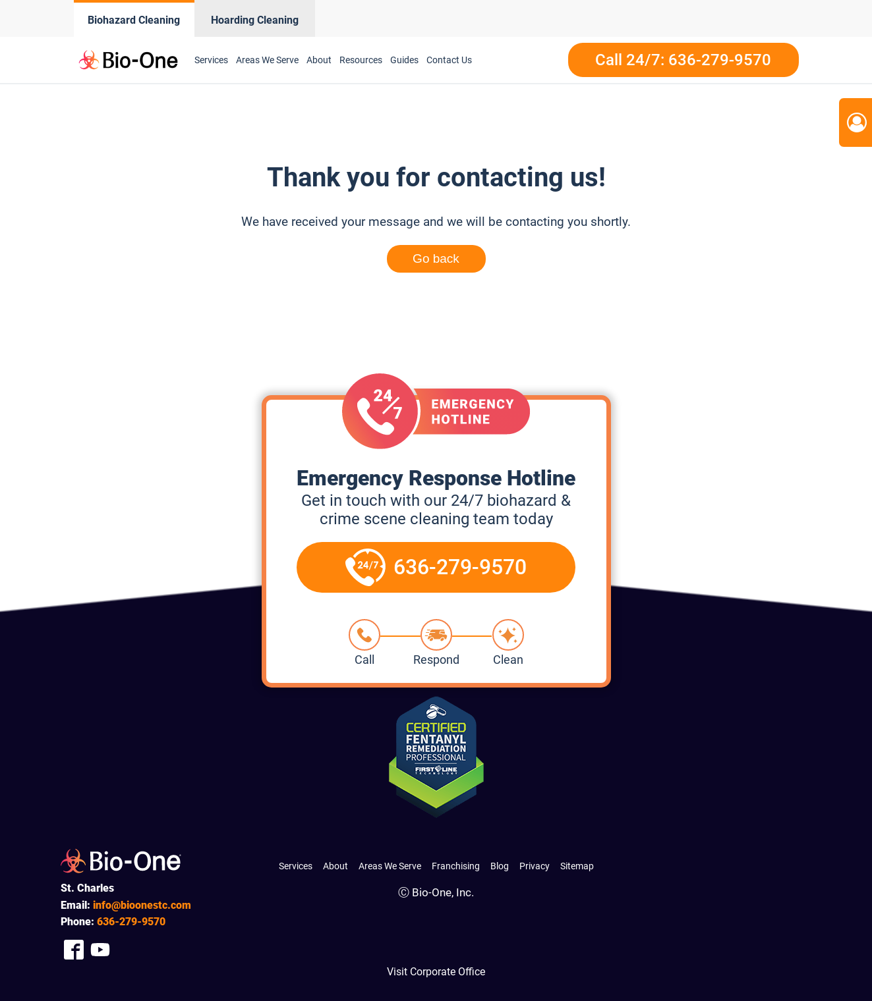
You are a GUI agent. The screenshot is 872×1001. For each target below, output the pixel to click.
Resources (360, 60)
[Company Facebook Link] (74, 949)
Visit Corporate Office (436, 971)
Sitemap (577, 866)
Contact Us (449, 60)
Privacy (534, 866)
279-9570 (131, 921)
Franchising (456, 866)
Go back (436, 258)
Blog (499, 866)
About (319, 60)
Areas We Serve (267, 60)
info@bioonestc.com (142, 905)
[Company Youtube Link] (100, 949)
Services (211, 60)
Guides (404, 60)
